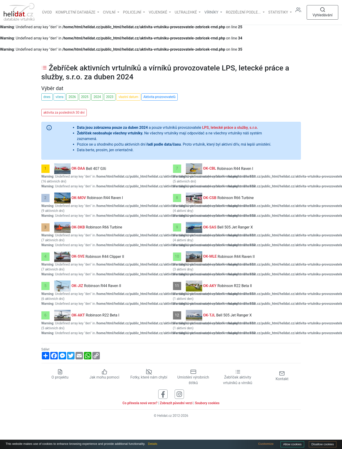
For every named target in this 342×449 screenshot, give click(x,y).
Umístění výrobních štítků (193, 377)
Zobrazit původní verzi (176, 403)
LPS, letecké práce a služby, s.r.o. (230, 127)
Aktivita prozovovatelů (160, 97)
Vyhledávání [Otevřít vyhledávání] (323, 12)
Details (152, 443)
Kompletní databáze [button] (76, 12)
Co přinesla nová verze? (139, 403)
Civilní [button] (109, 12)
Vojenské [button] (158, 12)
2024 (97, 97)
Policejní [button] (132, 12)
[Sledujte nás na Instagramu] (179, 394)
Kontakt (282, 376)
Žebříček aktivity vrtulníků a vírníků (237, 377)
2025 (84, 97)
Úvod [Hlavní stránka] (47, 12)
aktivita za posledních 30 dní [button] (64, 112)
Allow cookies (292, 444)
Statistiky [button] (278, 12)
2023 (109, 97)
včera (60, 97)
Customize (266, 443)
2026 (72, 97)
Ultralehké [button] (186, 12)
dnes (46, 97)
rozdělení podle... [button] (244, 12)
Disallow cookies (322, 444)
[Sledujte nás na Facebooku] (163, 394)
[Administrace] (300, 12)
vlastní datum (128, 97)
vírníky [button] (211, 12)
